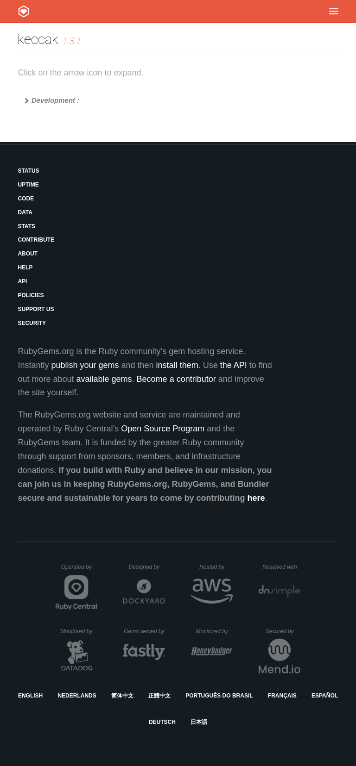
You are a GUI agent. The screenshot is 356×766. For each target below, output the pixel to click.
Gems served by (144, 631)
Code (26, 198)
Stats (26, 226)
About (28, 253)
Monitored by (78, 631)
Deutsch (162, 722)
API (22, 281)
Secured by (283, 631)
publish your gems (85, 365)
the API (233, 365)
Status (28, 171)
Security (32, 323)
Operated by (79, 570)
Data (25, 212)
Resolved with (281, 567)
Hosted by (216, 567)
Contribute (36, 240)
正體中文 (159, 695)
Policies (31, 295)
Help (25, 267)
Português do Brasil (219, 695)
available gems (104, 379)
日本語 (199, 722)
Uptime (28, 184)
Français (282, 695)
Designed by (147, 567)
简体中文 (122, 695)
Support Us (36, 309)
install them (177, 365)
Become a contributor (176, 379)
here (256, 498)
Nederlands (76, 695)
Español (325, 695)
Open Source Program (162, 428)
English (30, 695)
